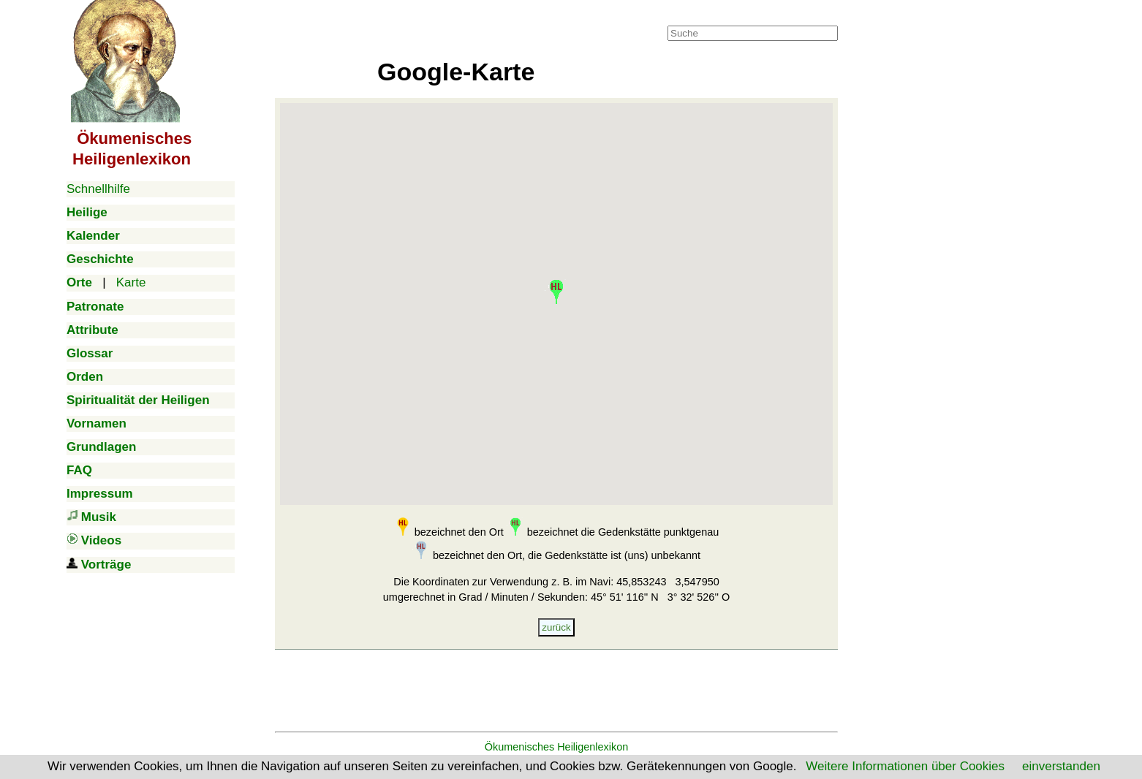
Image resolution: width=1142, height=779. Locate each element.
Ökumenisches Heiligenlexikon (557, 747)
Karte (131, 282)
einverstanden (1061, 766)
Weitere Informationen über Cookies (905, 766)
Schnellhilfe (98, 189)
